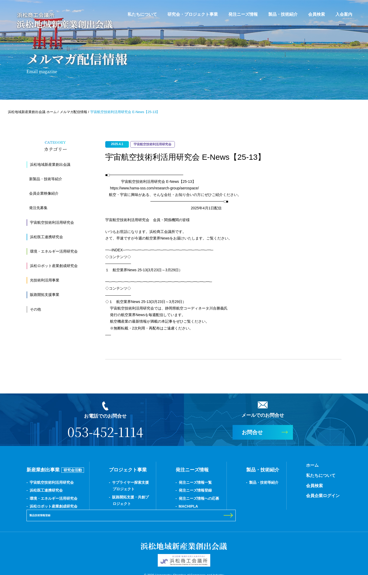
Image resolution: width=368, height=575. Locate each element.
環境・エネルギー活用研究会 (54, 251)
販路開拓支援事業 (44, 294)
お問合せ (252, 432)
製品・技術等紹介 (220, 482)
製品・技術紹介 (283, 14)
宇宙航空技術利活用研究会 (52, 222)
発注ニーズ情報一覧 (165, 482)
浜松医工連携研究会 (46, 237)
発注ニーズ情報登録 (165, 490)
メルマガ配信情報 (73, 112)
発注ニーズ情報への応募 (169, 498)
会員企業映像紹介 (44, 193)
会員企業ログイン (264, 495)
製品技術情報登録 (305, 485)
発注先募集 (38, 208)
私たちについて (142, 14)
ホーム (254, 465)
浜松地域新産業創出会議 (50, 164)
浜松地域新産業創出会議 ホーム (32, 112)
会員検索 (316, 14)
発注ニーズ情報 (243, 14)
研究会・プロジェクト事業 (192, 14)
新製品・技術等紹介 (45, 179)
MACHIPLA (159, 506)
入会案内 (343, 14)
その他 (35, 309)
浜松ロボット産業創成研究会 (54, 266)
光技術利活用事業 (44, 280)
